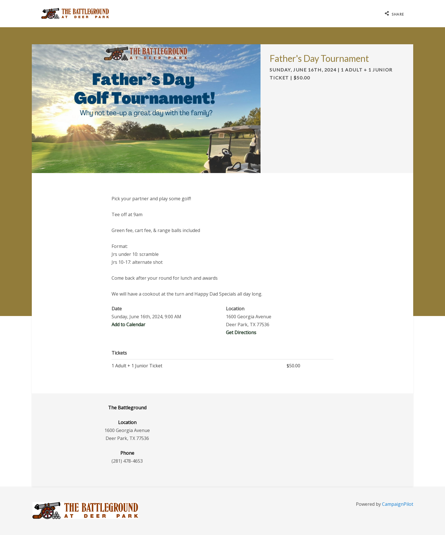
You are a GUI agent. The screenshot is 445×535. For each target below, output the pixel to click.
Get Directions (241, 332)
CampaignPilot (397, 504)
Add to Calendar (128, 324)
